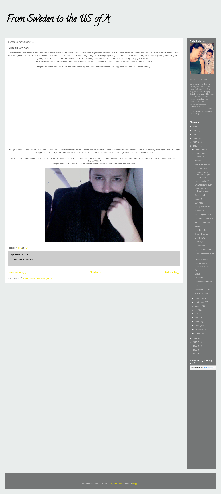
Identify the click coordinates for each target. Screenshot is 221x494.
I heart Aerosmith (201, 260)
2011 (195, 338)
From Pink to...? (201, 181)
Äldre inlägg (172, 272)
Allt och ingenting (202, 222)
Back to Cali (199, 195)
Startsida (95, 272)
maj (197, 317)
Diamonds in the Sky (203, 218)
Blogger (135, 483)
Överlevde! (199, 157)
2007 (195, 354)
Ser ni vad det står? (203, 282)
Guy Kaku (198, 203)
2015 (195, 134)
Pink (196, 270)
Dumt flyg (198, 242)
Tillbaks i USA (200, 230)
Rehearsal (199, 210)
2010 (195, 342)
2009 (195, 346)
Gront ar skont (200, 168)
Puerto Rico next (201, 293)
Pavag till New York (202, 207)
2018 (195, 126)
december (199, 149)
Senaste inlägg (17, 272)
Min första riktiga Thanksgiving (201, 190)
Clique (197, 274)
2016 (195, 130)
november (199, 153)
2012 (195, 146)
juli (196, 310)
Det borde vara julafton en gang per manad (202, 174)
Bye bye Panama (202, 164)
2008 (195, 350)
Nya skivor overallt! (202, 249)
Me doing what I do (202, 214)
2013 (195, 142)
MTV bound (199, 246)
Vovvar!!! (198, 199)
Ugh (196, 285)
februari (198, 329)
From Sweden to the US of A (57, 20)
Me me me (199, 278)
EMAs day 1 (199, 238)
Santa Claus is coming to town (202, 265)
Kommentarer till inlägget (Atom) (37, 278)
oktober (198, 298)
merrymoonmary (115, 483)
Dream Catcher (201, 234)
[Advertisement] (202, 420)
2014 (195, 138)
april (197, 321)
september (200, 302)
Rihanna (198, 160)
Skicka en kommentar (23, 259)
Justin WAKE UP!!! (202, 289)
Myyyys (197, 226)
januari (198, 333)
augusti (198, 306)
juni (197, 314)
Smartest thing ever (203, 185)
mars (197, 325)
